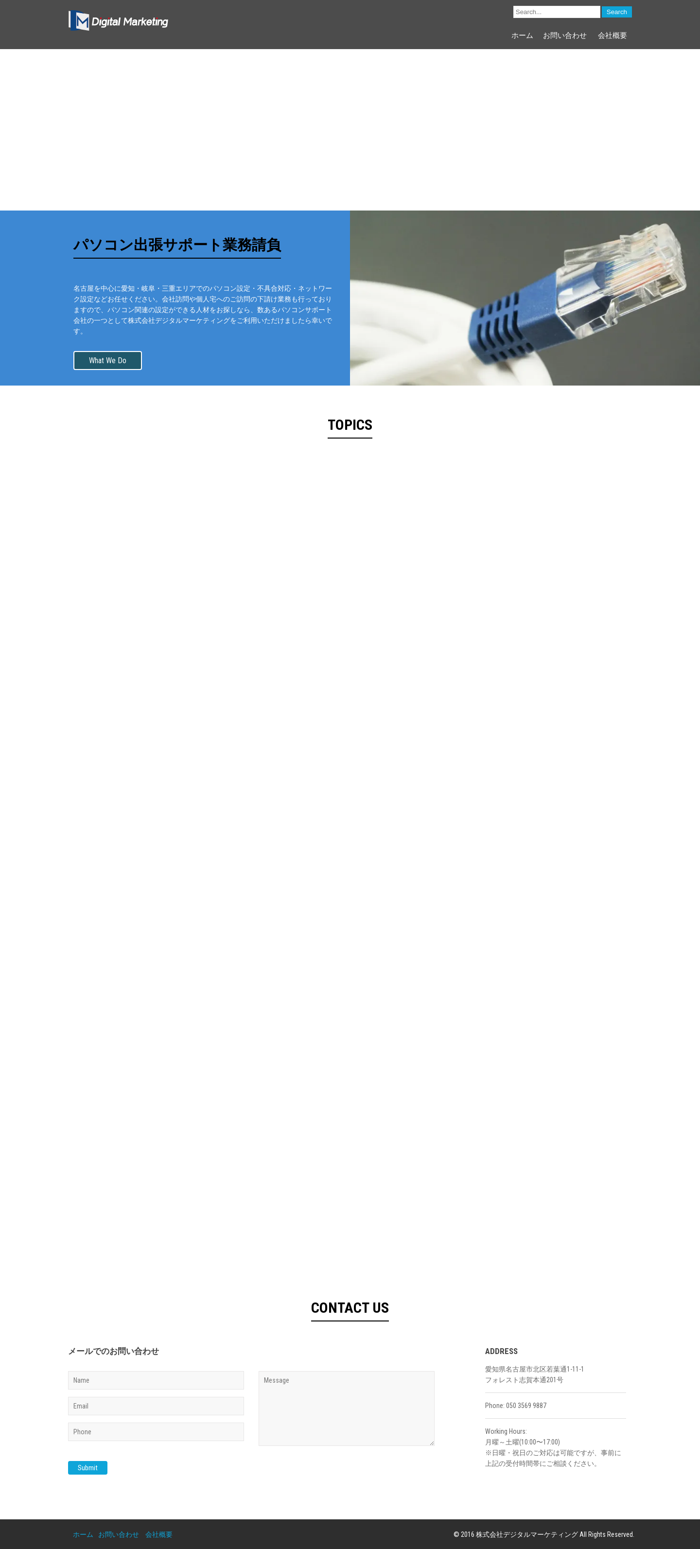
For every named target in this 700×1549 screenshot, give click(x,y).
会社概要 (612, 35)
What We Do (107, 360)
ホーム (522, 35)
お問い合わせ (565, 35)
